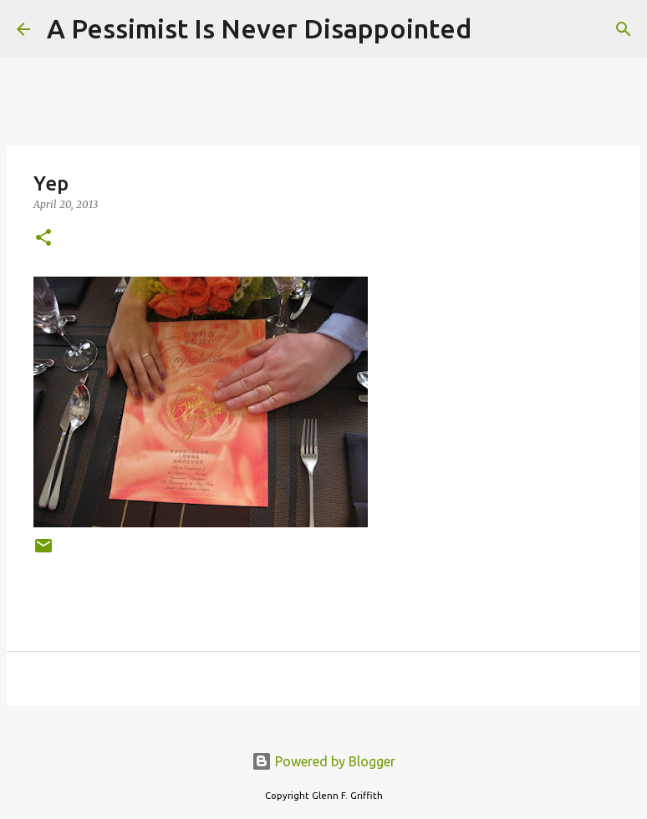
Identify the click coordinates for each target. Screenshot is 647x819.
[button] (43, 238)
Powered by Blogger (323, 761)
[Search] (495, 29)
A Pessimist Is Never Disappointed (259, 28)
